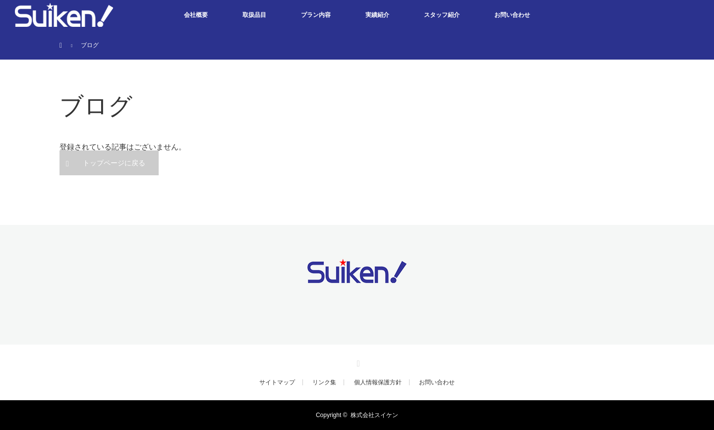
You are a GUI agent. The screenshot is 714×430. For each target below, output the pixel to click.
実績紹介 (377, 14)
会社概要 (196, 14)
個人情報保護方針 (378, 382)
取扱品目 (254, 14)
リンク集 (324, 382)
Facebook (357, 362)
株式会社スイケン (374, 415)
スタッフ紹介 (442, 14)
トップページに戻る (114, 163)
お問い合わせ (512, 14)
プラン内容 (316, 14)
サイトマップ (277, 382)
